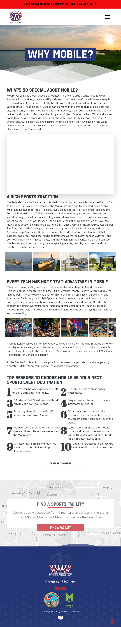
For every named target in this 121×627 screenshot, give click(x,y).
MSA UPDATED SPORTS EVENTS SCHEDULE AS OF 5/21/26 (60, 4)
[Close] (113, 2)
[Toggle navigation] (107, 17)
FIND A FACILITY (60, 527)
